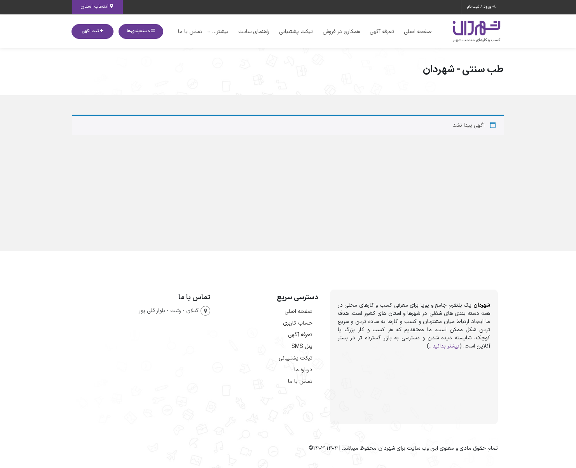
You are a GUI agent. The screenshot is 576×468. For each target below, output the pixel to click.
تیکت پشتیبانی (296, 32)
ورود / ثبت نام (481, 6)
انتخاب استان (96, 6)
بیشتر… (220, 32)
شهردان (481, 305)
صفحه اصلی (418, 32)
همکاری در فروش (341, 32)
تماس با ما (190, 32)
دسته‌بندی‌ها (141, 31)
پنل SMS (301, 346)
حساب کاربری (297, 323)
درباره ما (303, 370)
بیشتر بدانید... (444, 346)
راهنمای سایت (253, 32)
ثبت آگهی (92, 31)
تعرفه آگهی (382, 32)
